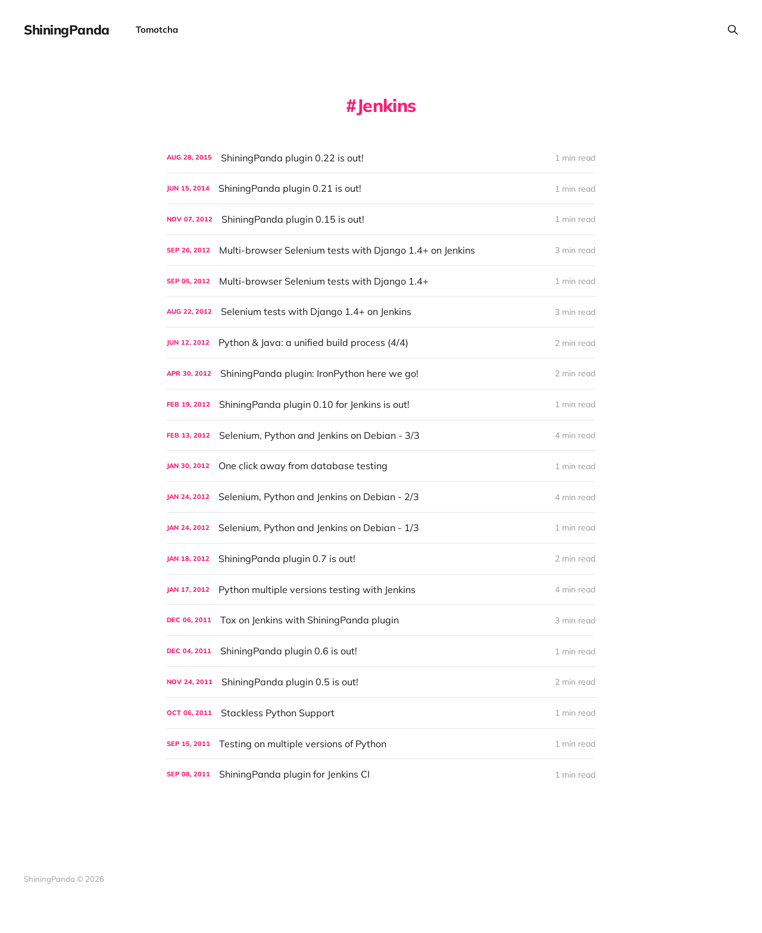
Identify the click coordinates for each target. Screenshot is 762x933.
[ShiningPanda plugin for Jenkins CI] (381, 774)
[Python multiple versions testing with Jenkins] (381, 590)
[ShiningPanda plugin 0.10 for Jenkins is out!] (381, 404)
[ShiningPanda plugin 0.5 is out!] (381, 682)
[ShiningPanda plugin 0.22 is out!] (381, 158)
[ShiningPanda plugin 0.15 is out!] (381, 219)
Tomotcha (157, 29)
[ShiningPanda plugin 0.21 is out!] (381, 188)
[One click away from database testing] (381, 466)
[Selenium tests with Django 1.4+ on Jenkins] (381, 312)
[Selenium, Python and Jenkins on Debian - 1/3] (381, 528)
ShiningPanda (67, 29)
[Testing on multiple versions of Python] (381, 744)
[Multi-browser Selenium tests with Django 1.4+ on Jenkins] (381, 250)
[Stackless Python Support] (381, 713)
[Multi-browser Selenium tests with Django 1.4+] (381, 281)
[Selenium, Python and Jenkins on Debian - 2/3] (381, 497)
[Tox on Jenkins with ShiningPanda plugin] (381, 620)
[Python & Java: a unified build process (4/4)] (381, 342)
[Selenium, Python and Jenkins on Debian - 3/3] (381, 435)
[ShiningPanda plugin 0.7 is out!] (381, 559)
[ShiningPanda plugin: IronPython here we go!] (381, 373)
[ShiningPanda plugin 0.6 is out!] (381, 651)
